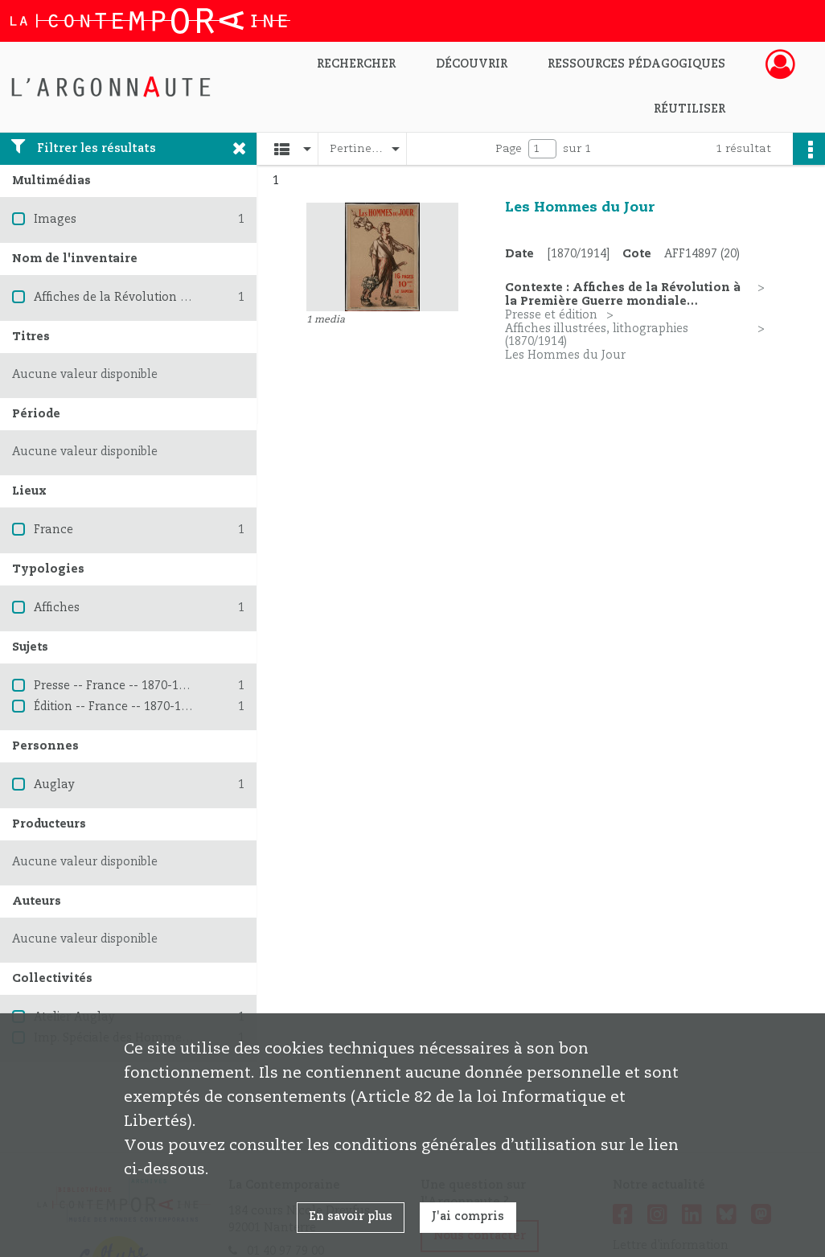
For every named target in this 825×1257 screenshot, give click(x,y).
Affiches (57, 608)
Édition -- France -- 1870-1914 (117, 707)
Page (508, 148)
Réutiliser (689, 109)
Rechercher (356, 64)
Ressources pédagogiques (636, 64)
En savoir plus (350, 1216)
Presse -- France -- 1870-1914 (116, 686)
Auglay (54, 785)
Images (55, 219)
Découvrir (471, 64)
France (53, 530)
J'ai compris (468, 1216)
